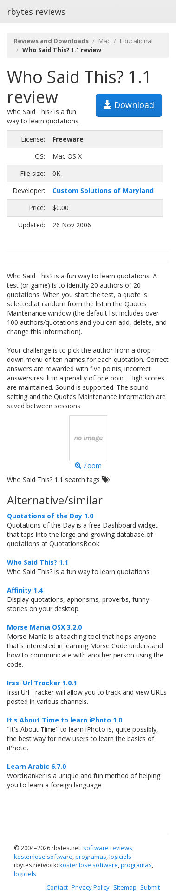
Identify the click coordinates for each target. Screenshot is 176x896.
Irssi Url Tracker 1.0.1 (42, 682)
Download (129, 104)
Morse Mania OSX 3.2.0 (44, 627)
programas (90, 856)
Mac (104, 41)
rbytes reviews (36, 11)
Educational (136, 41)
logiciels (120, 856)
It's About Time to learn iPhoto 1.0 (64, 720)
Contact (57, 887)
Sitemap (125, 887)
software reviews (107, 848)
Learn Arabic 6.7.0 (36, 766)
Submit (150, 887)
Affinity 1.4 (25, 590)
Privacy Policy (91, 887)
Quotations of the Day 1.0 (50, 515)
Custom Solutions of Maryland (103, 190)
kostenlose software (43, 856)
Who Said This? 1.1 (37, 562)
